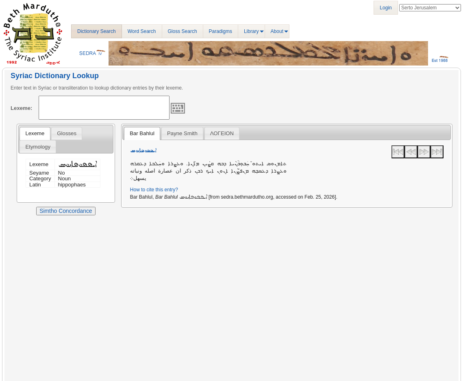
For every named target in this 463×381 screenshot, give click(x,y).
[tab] (35, 133)
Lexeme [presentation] (34, 133)
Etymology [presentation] (37, 147)
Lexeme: (22, 108)
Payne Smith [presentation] (182, 133)
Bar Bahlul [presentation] (142, 133)
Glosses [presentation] (66, 133)
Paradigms (220, 31)
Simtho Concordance (65, 211)
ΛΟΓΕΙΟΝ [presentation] (222, 133)
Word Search (142, 31)
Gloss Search (182, 31)
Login (385, 8)
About (277, 31)
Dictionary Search (96, 31)
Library (251, 31)
